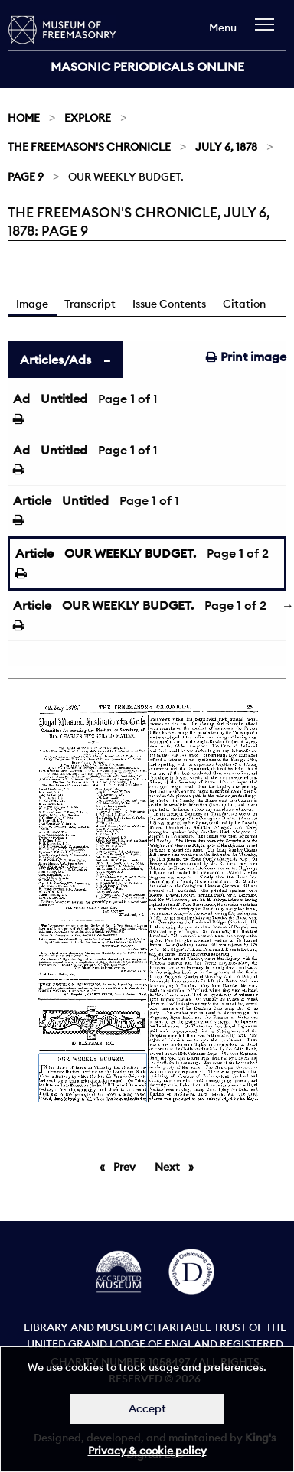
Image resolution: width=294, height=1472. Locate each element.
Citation (244, 304)
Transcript (90, 304)
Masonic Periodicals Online (147, 66)
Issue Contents (169, 304)
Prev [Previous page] (127, 1166)
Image (32, 304)
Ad (21, 398)
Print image (246, 356)
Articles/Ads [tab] (55, 359)
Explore (87, 118)
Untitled (64, 398)
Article (32, 500)
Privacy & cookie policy (147, 1450)
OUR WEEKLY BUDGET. (130, 553)
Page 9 (26, 177)
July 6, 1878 (226, 147)
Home (24, 118)
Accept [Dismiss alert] (147, 1408)
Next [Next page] (178, 1166)
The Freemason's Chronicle (89, 147)
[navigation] (268, 31)
